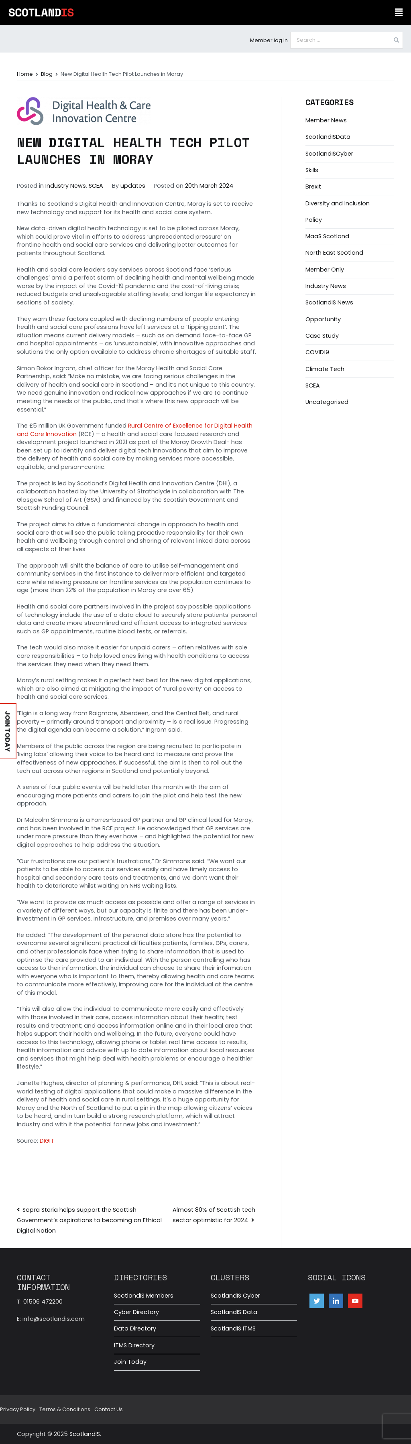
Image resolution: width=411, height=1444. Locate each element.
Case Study (322, 336)
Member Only (324, 270)
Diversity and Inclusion (337, 203)
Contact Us (108, 1409)
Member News (326, 120)
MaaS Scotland (327, 236)
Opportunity (323, 319)
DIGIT (47, 1141)
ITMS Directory (134, 1345)
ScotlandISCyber (329, 154)
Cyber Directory (136, 1312)
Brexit (313, 187)
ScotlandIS (84, 1434)
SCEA (96, 186)
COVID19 (317, 352)
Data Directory (135, 1328)
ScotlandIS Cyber (235, 1296)
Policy (313, 220)
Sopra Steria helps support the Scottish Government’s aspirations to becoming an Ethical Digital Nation (89, 1220)
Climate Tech (324, 369)
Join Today (130, 1362)
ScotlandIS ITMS (233, 1328)
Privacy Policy (17, 1409)
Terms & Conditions (64, 1409)
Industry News (65, 186)
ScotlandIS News (329, 302)
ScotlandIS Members (143, 1296)
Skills (311, 170)
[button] (398, 12)
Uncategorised (326, 402)
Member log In (269, 40)
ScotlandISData (327, 137)
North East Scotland (334, 253)
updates (132, 186)
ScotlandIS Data (234, 1312)
